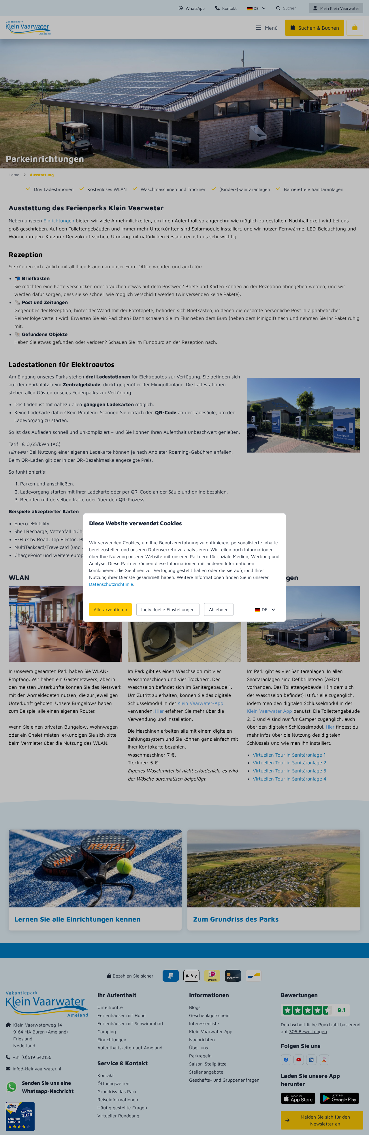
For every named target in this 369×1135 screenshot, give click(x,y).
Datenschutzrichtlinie (111, 584)
